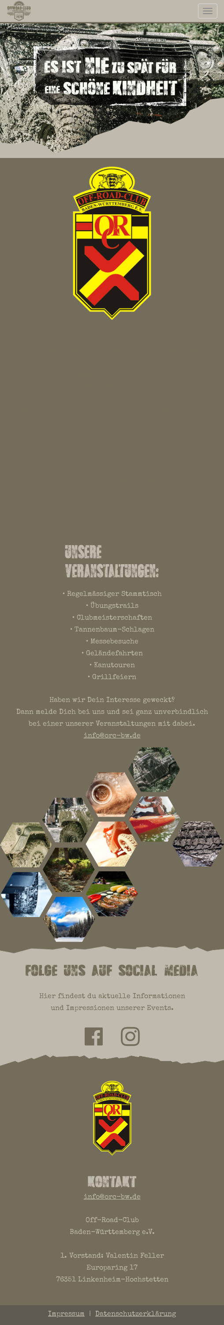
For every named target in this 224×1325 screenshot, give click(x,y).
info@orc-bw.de (158, 481)
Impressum (66, 1314)
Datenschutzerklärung (135, 1314)
